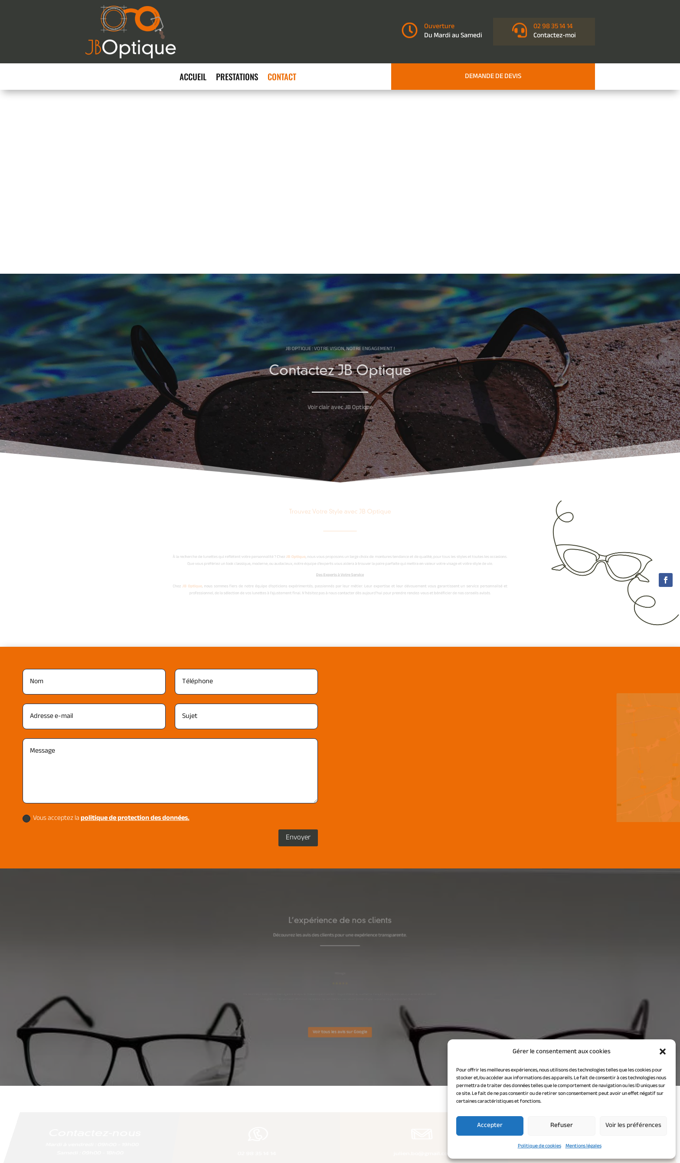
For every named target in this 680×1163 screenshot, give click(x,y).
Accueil (193, 77)
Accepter (490, 1125)
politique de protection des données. (135, 634)
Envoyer (298, 653)
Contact (282, 77)
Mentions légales (584, 1146)
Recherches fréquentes (340, 1106)
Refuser (561, 1125)
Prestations (237, 77)
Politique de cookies (539, 1146)
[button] (662, 1051)
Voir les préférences (633, 1125)
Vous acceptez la (106, 634)
